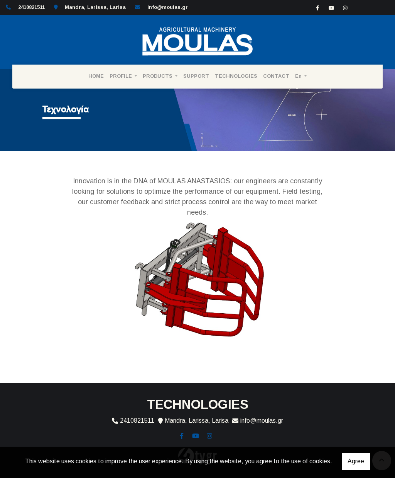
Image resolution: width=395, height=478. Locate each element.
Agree (356, 461)
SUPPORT (196, 76)
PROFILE (121, 76)
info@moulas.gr (167, 7)
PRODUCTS (158, 76)
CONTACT (276, 76)
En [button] (299, 76)
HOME (96, 76)
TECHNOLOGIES (236, 76)
